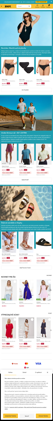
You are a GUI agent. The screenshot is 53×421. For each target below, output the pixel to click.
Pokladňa (48, 6)
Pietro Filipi (4, 79)
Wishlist (37, 6)
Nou (38, 254)
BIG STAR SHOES (6, 254)
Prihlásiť (43, 6)
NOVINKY (49, 275)
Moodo (3, 340)
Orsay (3, 302)
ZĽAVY (50, 313)
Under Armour (5, 166)
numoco (21, 302)
